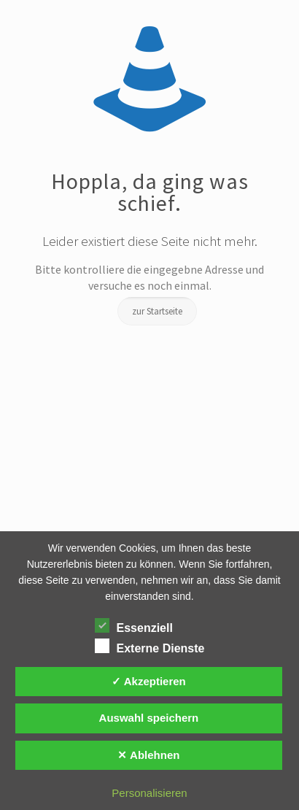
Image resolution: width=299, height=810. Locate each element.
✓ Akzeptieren (149, 681)
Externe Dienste (150, 647)
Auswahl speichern (149, 717)
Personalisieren (149, 793)
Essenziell (134, 626)
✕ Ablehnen (148, 755)
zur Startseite (157, 311)
